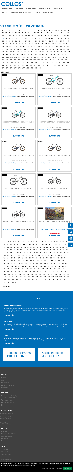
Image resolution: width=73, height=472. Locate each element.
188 (14, 54)
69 (10, 38)
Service (58, 8)
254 (67, 63)
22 (62, 30)
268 (55, 65)
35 (35, 33)
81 (49, 38)
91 (12, 41)
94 (22, 41)
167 (7, 52)
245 (31, 63)
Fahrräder (7, 8)
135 (28, 46)
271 (67, 65)
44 (64, 33)
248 (44, 63)
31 (22, 33)
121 (46, 44)
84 (59, 38)
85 (62, 38)
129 (7, 46)
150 (14, 49)
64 (61, 36)
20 (56, 30)
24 (68, 30)
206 (15, 57)
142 (53, 46)
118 (36, 44)
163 (61, 49)
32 (25, 33)
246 (36, 63)
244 (27, 63)
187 (11, 54)
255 (3, 65)
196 (43, 54)
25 (3, 33)
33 (28, 33)
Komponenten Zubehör (8, 434)
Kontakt (3, 377)
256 (7, 65)
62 (55, 36)
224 (14, 60)
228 (30, 60)
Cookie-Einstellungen (47, 469)
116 (29, 44)
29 (16, 33)
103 (53, 41)
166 (3, 52)
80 (46, 38)
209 (28, 57)
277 (23, 68)
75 (29, 38)
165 (68, 49)
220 (67, 57)
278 (27, 68)
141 (49, 46)
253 (64, 63)
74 (26, 38)
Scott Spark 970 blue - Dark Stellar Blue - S (54, 123)
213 (42, 57)
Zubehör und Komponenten (38, 8)
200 (58, 54)
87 (69, 38)
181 (58, 52)
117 (32, 44)
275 (15, 68)
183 (65, 52)
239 (7, 63)
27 (9, 33)
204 (7, 57)
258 (15, 65)
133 (21, 46)
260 (23, 65)
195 (40, 54)
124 (56, 44)
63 (58, 36)
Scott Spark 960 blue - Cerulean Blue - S (54, 89)
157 (39, 49)
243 (23, 63)
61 (51, 36)
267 (51, 65)
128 (3, 46)
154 (28, 49)
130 (10, 46)
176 (40, 52)
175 (36, 52)
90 (10, 41)
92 (16, 41)
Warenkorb (48, 12)
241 (15, 63)
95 (26, 41)
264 (39, 65)
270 (63, 65)
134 (24, 46)
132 (17, 46)
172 (25, 52)
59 (45, 36)
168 (11, 52)
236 (62, 60)
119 (39, 44)
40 (51, 33)
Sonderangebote (6, 436)
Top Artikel (4, 449)
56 (35, 36)
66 (68, 36)
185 (3, 54)
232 (46, 60)
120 (42, 44)
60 (49, 36)
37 (41, 33)
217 (56, 57)
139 (42, 46)
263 (35, 65)
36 (38, 33)
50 (16, 36)
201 (62, 54)
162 (57, 49)
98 (36, 41)
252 (60, 63)
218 (60, 57)
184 (69, 52)
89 (6, 41)
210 (32, 57)
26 (6, 33)
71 (16, 38)
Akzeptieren (67, 469)
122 (49, 44)
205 (11, 57)
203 (3, 57)
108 (3, 44)
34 (31, 33)
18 (49, 30)
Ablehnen (59, 469)
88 (3, 41)
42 (57, 33)
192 (29, 54)
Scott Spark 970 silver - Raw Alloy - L (18, 189)
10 (27, 30)
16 (44, 30)
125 (60, 44)
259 (19, 65)
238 (3, 63)
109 (7, 44)
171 (21, 52)
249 (48, 63)
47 (6, 36)
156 (36, 49)
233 (50, 60)
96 (29, 41)
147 (3, 49)
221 (3, 60)
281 (40, 68)
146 (68, 46)
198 (51, 54)
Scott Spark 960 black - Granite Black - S (18, 89)
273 (7, 68)
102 (50, 41)
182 (61, 52)
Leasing (19, 8)
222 (7, 60)
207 (19, 57)
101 (46, 41)
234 (54, 60)
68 (6, 38)
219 (63, 57)
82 (52, 38)
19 (52, 30)
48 (10, 36)
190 (22, 54)
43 (61, 33)
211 (35, 57)
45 (68, 33)
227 (26, 60)
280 (36, 68)
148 (7, 49)
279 (32, 68)
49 (13, 36)
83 (55, 38)
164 (64, 49)
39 (48, 33)
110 (10, 44)
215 (49, 57)
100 (43, 41)
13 (35, 30)
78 (39, 38)
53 (26, 36)
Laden (4, 12)
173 (29, 52)
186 (7, 54)
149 (11, 49)
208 (23, 57)
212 (38, 57)
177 (43, 52)
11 (31, 242)
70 (13, 38)
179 (51, 52)
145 (64, 46)
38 (44, 33)
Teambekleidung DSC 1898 (21, 12)
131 (13, 46)
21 (58, 30)
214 (45, 57)
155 (32, 49)
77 (36, 38)
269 (59, 65)
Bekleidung (4, 438)
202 (66, 54)
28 (12, 33)
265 (43, 65)
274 (11, 68)
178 (47, 52)
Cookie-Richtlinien (30, 465)
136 (31, 46)
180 (55, 52)
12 (32, 30)
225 (19, 60)
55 (32, 36)
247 (40, 63)
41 (54, 33)
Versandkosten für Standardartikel (54, 231)
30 (19, 33)
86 (65, 38)
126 (64, 44)
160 (50, 49)
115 (26, 44)
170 (18, 52)
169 (14, 52)
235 (58, 60)
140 (46, 46)
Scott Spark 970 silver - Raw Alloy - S (55, 189)
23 (65, 30)
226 (22, 60)
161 (53, 49)
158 (43, 49)
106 (64, 41)
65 (65, 36)
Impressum (5, 388)
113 (19, 44)
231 (42, 60)
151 (18, 49)
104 (57, 41)
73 (22, 38)
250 (52, 63)
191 (25, 54)
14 (38, 30)
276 (19, 68)
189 (18, 54)
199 (54, 54)
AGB (2, 380)
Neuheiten (4, 441)
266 (47, 65)
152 (21, 49)
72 (19, 38)
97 (32, 41)
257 (11, 65)
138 (39, 46)
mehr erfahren (11, 315)
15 (41, 30)
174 (32, 52)
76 (32, 38)
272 (3, 68)
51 (19, 36)
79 (42, 38)
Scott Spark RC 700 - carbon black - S (18, 222)
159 (46, 49)
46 (3, 36)
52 (22, 36)
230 (38, 60)
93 (19, 41)
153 (25, 49)
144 (61, 46)
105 (61, 41)
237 (66, 60)
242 (19, 63)
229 (34, 60)
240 (11, 63)
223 (11, 60)
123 (53, 44)
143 (57, 46)
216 (53, 57)
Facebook (8, 405)
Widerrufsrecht (6, 459)
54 (29, 36)
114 (23, 44)
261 (27, 65)
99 (39, 41)
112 (16, 44)
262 (31, 65)
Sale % (37, 12)
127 (67, 44)
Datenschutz (5, 382)
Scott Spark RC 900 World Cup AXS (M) (54, 222)
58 (42, 36)
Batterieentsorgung (7, 385)
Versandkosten (6, 454)
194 (36, 54)
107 (68, 41)
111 (13, 44)
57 (39, 36)
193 (32, 54)
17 (47, 30)
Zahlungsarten (6, 457)
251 (56, 63)
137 (35, 46)
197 (47, 54)
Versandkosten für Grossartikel (25, 96)
